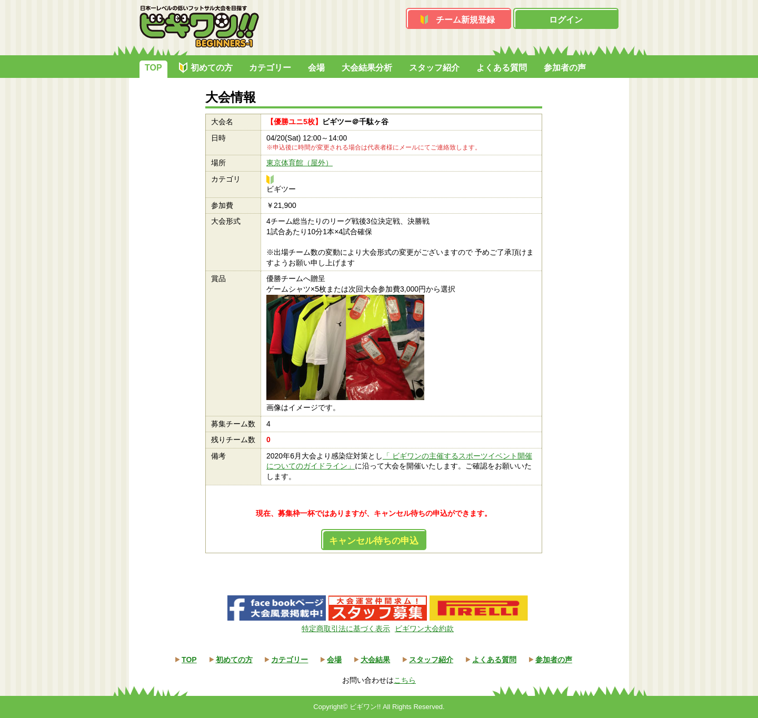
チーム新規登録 (465, 19)
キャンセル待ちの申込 (373, 541)
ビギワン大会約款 (424, 628)
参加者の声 (565, 67)
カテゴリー (270, 67)
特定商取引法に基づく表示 (346, 628)
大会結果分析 (367, 67)
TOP (153, 67)
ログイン (566, 19)
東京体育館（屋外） (299, 162)
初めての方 (212, 67)
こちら (405, 680)
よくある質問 (501, 67)
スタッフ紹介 (434, 67)
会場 (316, 67)
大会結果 (375, 659)
